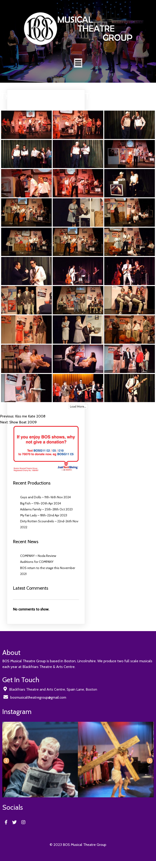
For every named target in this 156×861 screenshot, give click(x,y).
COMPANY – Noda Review (38, 556)
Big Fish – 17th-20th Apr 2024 (40, 503)
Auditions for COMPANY (36, 562)
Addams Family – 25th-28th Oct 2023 (46, 509)
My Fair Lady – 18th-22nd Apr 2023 (43, 515)
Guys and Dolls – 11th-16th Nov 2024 (45, 497)
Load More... (78, 406)
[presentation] (6, 760)
